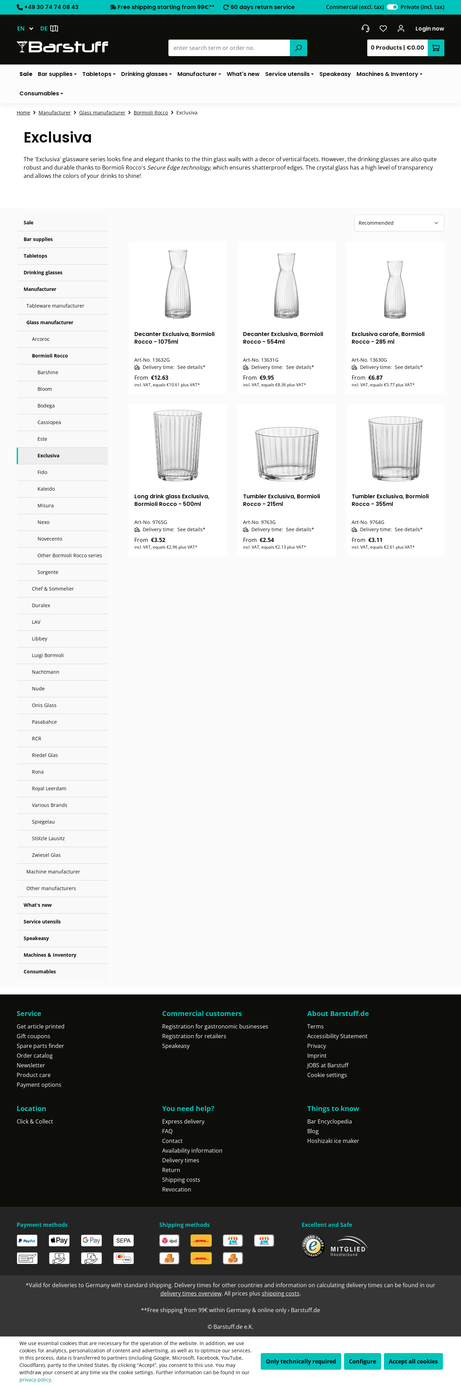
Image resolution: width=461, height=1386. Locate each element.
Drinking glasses (43, 272)
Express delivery (183, 1121)
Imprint (317, 1055)
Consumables (40, 971)
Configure (362, 1361)
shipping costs (281, 1293)
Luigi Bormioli (48, 655)
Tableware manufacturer (55, 305)
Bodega (46, 405)
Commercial (355, 7)
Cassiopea (49, 422)
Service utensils (42, 921)
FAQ (167, 1131)
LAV (36, 622)
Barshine (47, 372)
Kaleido (46, 488)
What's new (38, 905)
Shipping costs (181, 1179)
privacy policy (35, 1379)
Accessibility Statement (337, 1036)
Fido (42, 472)
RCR (36, 738)
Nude (38, 688)
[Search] (298, 48)
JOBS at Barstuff (328, 1065)
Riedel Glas (45, 755)
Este (42, 439)
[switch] (392, 7)
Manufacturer (40, 289)
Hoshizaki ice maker (333, 1141)
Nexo (43, 522)
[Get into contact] (365, 28)
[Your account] (401, 28)
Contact (172, 1141)
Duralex (41, 605)
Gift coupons (33, 1036)
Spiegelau (43, 821)
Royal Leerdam (49, 788)
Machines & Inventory (50, 955)
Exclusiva (48, 455)
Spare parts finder (40, 1046)
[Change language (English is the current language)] (28, 28)
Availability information (192, 1150)
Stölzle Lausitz (48, 838)
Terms (315, 1026)
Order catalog (35, 1055)
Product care (34, 1075)
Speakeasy (36, 938)
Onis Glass (44, 705)
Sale (28, 222)
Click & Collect (35, 1121)
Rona (38, 771)
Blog (313, 1131)
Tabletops (35, 255)
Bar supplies (38, 239)
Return (171, 1170)
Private (422, 7)
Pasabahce (44, 721)
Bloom (44, 389)
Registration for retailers (194, 1036)
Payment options (39, 1084)
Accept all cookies (413, 1361)
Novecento (49, 538)
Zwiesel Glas (46, 855)
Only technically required (301, 1361)
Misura (45, 505)
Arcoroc (41, 339)
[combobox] (229, 48)
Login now (430, 29)
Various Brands (49, 805)
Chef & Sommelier (53, 588)
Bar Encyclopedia (329, 1121)
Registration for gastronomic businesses (215, 1026)
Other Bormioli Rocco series (69, 555)
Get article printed (41, 1026)
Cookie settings (327, 1075)
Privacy (316, 1046)
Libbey (39, 638)
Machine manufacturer (53, 871)
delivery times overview (190, 1293)
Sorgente (47, 572)
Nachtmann (45, 672)
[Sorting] (399, 223)
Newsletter (31, 1065)
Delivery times (180, 1160)
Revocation (176, 1189)
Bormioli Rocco (50, 355)
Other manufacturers (51, 888)
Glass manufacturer (49, 322)
